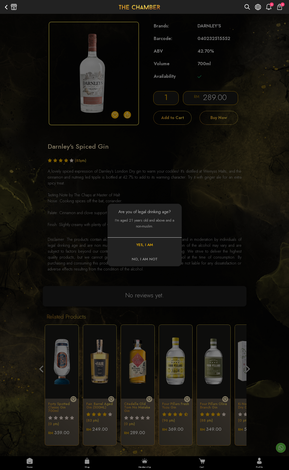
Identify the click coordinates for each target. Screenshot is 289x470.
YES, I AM (144, 244)
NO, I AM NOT (144, 259)
